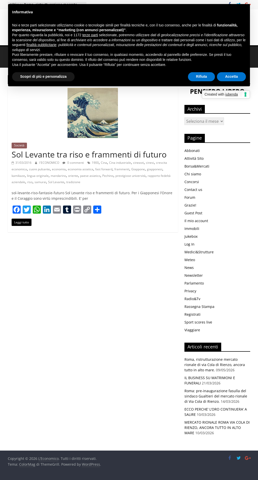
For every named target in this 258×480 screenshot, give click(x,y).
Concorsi (191, 181)
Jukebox (191, 236)
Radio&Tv (192, 298)
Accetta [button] (231, 76)
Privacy (190, 291)
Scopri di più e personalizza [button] (43, 76)
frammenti (121, 169)
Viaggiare (192, 330)
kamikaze (18, 176)
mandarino (58, 176)
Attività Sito (194, 158)
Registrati (192, 314)
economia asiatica (80, 169)
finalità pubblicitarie (41, 45)
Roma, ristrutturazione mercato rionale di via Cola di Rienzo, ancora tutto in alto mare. (214, 364)
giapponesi (154, 169)
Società (19, 145)
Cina (104, 163)
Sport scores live (198, 322)
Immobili (191, 228)
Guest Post (193, 213)
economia (59, 169)
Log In (189, 244)
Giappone (138, 169)
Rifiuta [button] (201, 76)
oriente (73, 176)
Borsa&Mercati (196, 166)
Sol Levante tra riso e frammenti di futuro (89, 154)
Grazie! (190, 205)
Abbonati (192, 150)
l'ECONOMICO (49, 163)
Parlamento (194, 283)
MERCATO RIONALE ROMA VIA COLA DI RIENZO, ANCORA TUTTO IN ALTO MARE (217, 427)
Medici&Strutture (199, 252)
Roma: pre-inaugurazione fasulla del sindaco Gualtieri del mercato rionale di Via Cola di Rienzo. (215, 396)
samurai (40, 182)
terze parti (90, 35)
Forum (189, 197)
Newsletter (193, 275)
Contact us (193, 189)
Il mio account (196, 220)
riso (30, 182)
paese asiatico (90, 176)
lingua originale (38, 176)
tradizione (73, 182)
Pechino (107, 176)
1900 (95, 163)
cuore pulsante (39, 169)
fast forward (103, 169)
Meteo (189, 259)
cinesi (150, 163)
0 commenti (73, 163)
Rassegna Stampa (199, 306)
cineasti (138, 163)
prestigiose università (130, 176)
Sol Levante (56, 182)
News (189, 267)
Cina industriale (120, 163)
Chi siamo (192, 174)
